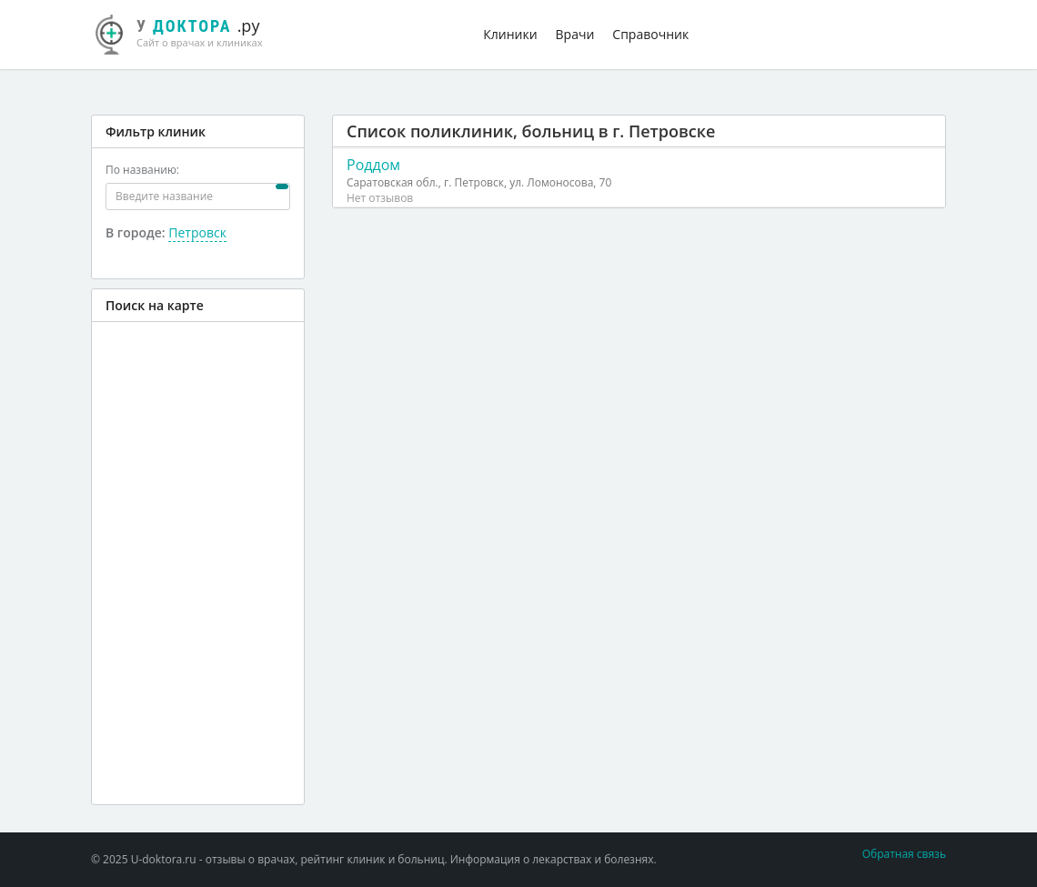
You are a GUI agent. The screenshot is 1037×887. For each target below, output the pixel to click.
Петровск (197, 232)
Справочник (650, 34)
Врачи (575, 34)
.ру (186, 32)
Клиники (510, 34)
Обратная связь (904, 854)
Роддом (373, 165)
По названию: (142, 169)
